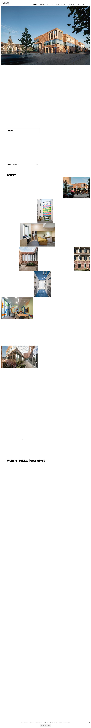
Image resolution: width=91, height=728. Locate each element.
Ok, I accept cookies (45, 725)
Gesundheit (37, 460)
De (84, 4)
